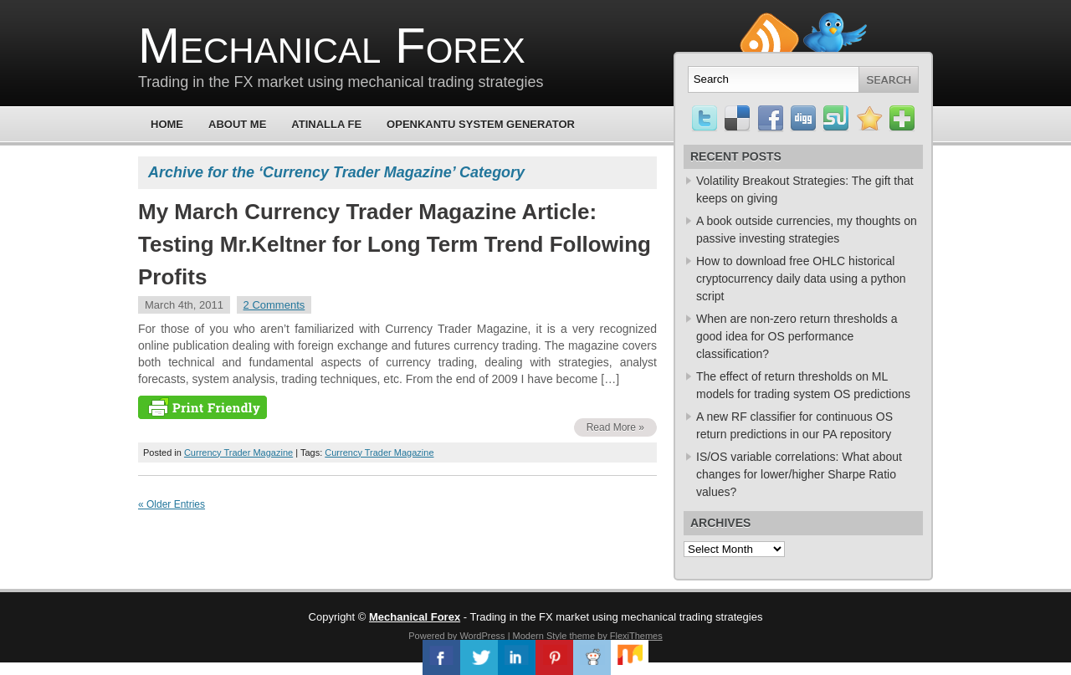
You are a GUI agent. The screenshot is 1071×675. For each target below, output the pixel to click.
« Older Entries (171, 504)
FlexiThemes (636, 636)
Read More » (615, 427)
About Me (237, 124)
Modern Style (540, 636)
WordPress (482, 636)
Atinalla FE (326, 124)
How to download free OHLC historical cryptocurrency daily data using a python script (801, 278)
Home (167, 124)
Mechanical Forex (331, 46)
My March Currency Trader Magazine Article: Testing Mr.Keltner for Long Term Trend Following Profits (394, 244)
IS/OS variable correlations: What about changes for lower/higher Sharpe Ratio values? (799, 474)
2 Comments (274, 305)
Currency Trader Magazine (238, 452)
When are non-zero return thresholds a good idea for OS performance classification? (796, 336)
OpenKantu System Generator (481, 124)
